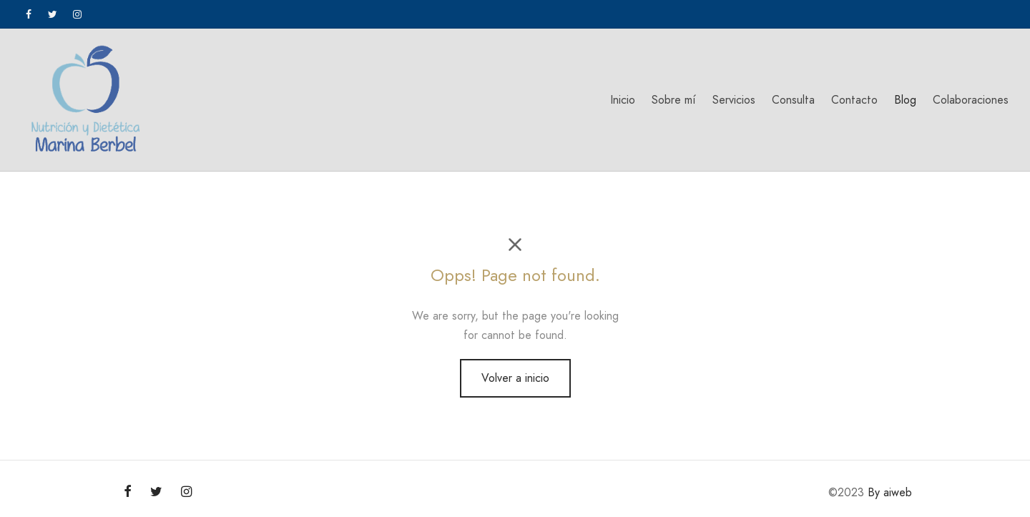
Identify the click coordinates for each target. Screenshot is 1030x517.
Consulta (793, 100)
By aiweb (890, 492)
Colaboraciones (971, 100)
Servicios (733, 100)
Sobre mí (674, 100)
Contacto (854, 100)
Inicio (622, 100)
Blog (905, 100)
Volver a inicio (515, 378)
